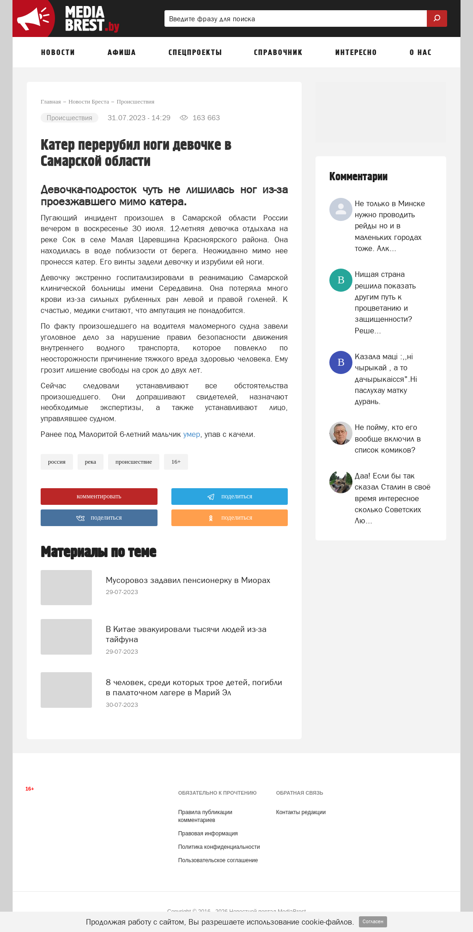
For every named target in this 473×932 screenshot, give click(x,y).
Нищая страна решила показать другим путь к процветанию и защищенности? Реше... (385, 302)
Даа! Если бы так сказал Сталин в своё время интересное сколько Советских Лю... (393, 498)
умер (191, 434)
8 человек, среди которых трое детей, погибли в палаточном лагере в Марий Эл (194, 676)
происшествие (133, 461)
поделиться (230, 497)
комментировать (99, 496)
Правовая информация (208, 826)
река (90, 461)
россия (57, 461)
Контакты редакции (301, 804)
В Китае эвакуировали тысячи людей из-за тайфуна (186, 627)
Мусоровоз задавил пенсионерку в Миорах (188, 572)
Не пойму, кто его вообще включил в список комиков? (388, 438)
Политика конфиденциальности (219, 839)
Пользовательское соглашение (218, 853)
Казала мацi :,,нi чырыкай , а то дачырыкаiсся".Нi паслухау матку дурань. (386, 379)
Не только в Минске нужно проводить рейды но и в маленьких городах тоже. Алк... (390, 226)
